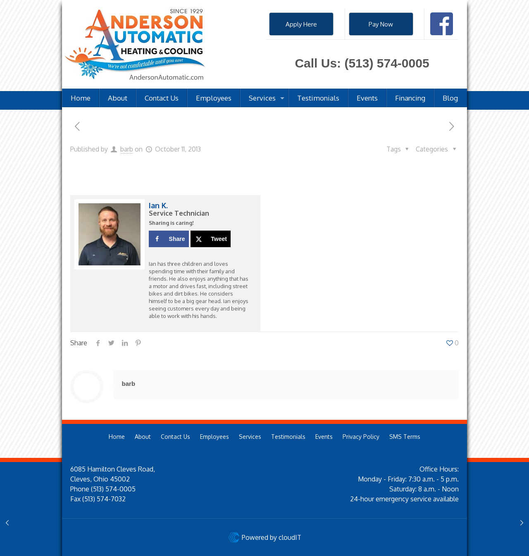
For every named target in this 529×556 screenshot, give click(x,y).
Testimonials (288, 436)
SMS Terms (404, 436)
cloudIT (289, 537)
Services (250, 436)
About (143, 436)
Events (324, 436)
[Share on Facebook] (169, 239)
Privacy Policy (361, 436)
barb (126, 149)
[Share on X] (211, 239)
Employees (214, 436)
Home (117, 436)
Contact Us (175, 436)
